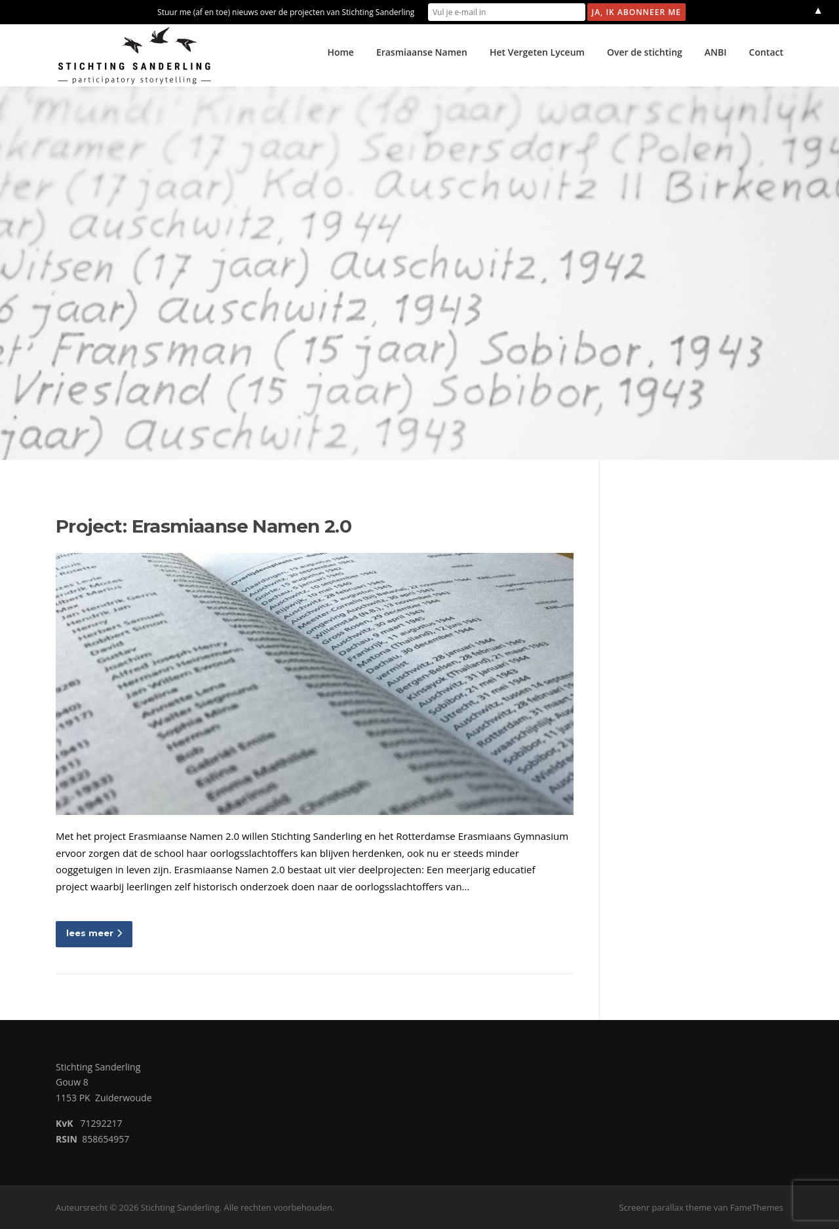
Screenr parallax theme (665, 1207)
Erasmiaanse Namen (421, 52)
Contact (766, 52)
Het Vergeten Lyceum (537, 52)
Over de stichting (644, 52)
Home (340, 52)
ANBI (716, 52)
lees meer (94, 933)
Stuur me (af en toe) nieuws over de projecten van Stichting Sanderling (285, 12)
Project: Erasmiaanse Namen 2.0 (203, 526)
